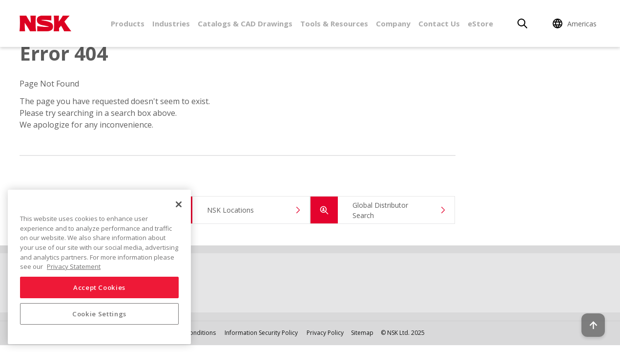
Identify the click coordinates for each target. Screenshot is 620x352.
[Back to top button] (588, 317)
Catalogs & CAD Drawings (245, 23)
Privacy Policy (325, 333)
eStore (480, 23)
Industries (171, 23)
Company (393, 23)
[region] (99, 267)
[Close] (178, 204)
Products (128, 23)
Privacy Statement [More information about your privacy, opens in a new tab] (74, 266)
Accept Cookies (99, 287)
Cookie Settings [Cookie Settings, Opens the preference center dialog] (99, 313)
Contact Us (439, 23)
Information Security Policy (261, 333)
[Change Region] (576, 23)
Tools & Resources (334, 23)
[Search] (522, 23)
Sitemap (362, 333)
